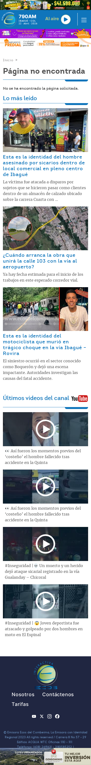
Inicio (8, 60)
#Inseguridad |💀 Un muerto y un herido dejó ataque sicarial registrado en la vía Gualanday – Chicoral (44, 571)
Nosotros (23, 694)
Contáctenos (58, 694)
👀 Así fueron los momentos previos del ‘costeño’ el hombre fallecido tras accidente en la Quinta (43, 457)
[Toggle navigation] (82, 19)
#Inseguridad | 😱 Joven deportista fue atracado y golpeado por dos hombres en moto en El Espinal (44, 629)
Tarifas (20, 704)
